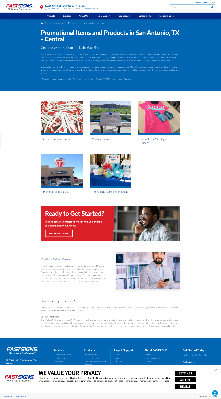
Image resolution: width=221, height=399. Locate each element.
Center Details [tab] (90, 8)
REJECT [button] (185, 387)
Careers (198, 2)
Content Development (63, 354)
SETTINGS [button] (185, 373)
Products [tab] (89, 350)
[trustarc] (212, 396)
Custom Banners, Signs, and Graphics (95, 363)
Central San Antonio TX (57, 23)
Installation (59, 362)
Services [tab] (58, 350)
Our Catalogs (124, 16)
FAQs (117, 358)
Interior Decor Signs (92, 358)
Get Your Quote (58, 233)
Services (67, 16)
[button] (215, 393)
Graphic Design (60, 358)
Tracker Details (20, 396)
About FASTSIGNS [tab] (155, 350)
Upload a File (145, 16)
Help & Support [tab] (123, 350)
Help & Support (103, 16)
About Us (83, 16)
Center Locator (209, 2)
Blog (117, 354)
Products (51, 16)
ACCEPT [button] (185, 380)
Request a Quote (166, 16)
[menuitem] (50, 16)
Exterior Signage (91, 354)
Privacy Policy (8, 396)
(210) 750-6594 (53, 8)
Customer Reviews (152, 358)
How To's (118, 362)
